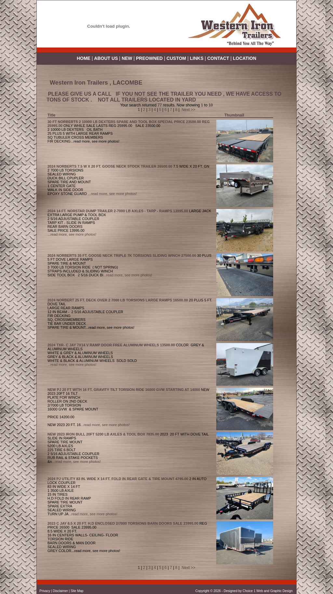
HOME (83, 58)
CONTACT (218, 58)
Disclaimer (60, 591)
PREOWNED (150, 58)
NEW (127, 58)
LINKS (197, 58)
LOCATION (244, 58)
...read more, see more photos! (95, 141)
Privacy (44, 591)
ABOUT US (106, 58)
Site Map (77, 591)
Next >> (188, 109)
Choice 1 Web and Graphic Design (268, 591)
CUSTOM (176, 58)
